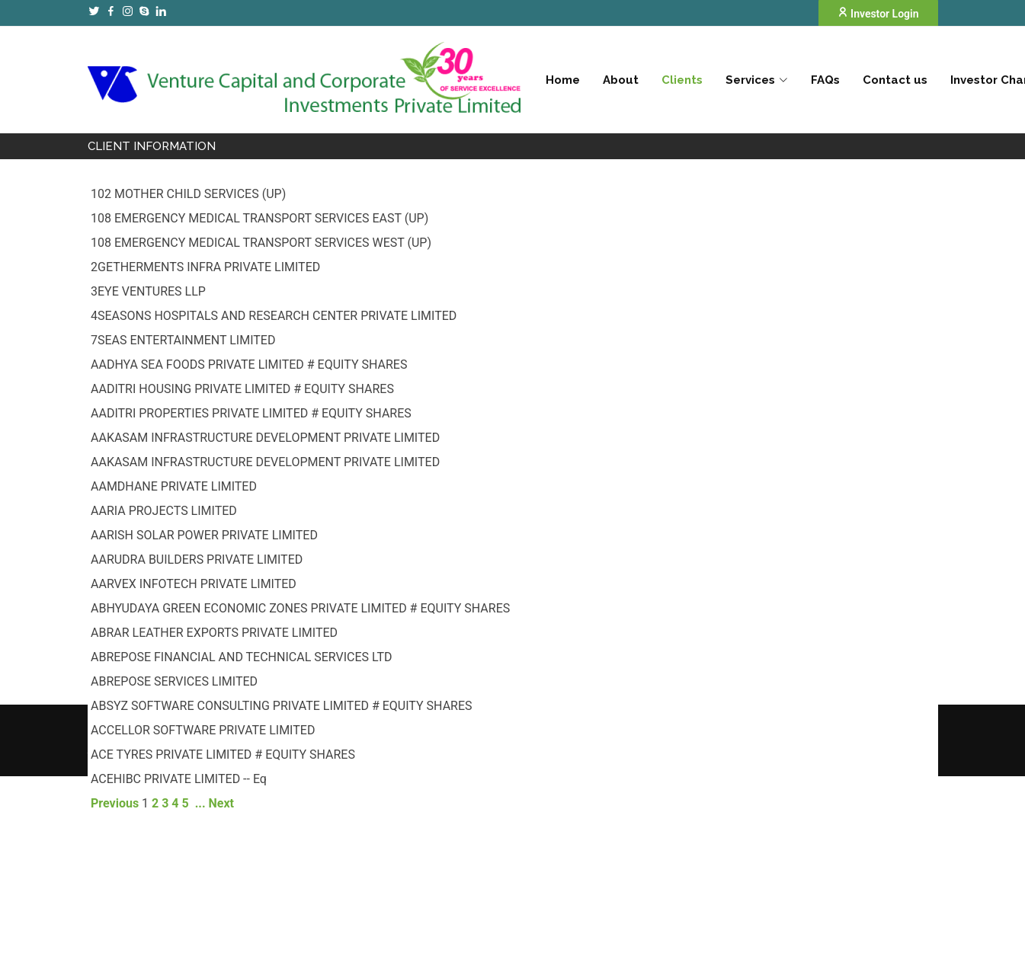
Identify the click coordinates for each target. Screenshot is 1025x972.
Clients (682, 80)
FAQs (825, 80)
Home (563, 80)
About (621, 80)
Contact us (895, 80)
